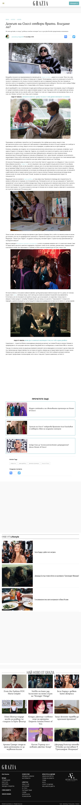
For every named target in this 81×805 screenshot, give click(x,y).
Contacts (77, 802)
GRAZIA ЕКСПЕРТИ (48, 774)
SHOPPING (5, 782)
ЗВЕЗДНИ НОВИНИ (28, 774)
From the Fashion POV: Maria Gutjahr (14, 692)
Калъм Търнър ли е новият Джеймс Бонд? (40, 744)
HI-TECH (24, 786)
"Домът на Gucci (46, 77)
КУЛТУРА (19, 19)
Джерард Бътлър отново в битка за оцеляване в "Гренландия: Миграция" (56, 575)
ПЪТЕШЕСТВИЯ (27, 788)
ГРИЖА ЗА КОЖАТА (48, 776)
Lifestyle (13, 19)
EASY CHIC (5, 780)
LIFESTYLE (25, 780)
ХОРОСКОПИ (26, 792)
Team (61, 802)
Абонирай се (74, 3)
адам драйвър (22, 463)
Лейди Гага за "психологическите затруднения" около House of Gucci (46, 445)
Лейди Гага (24, 164)
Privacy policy (71, 802)
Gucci (15, 295)
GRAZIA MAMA (6, 792)
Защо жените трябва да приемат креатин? (67, 717)
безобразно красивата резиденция (28, 243)
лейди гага (13, 463)
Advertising (65, 802)
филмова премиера (34, 463)
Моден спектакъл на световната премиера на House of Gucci (50, 409)
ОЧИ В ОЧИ (26, 772)
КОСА (44, 780)
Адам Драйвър (28, 179)
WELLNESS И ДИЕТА (48, 784)
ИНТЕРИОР (25, 784)
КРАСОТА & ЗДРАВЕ (48, 772)
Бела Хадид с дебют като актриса (46, 551)
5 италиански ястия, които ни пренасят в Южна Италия (54, 599)
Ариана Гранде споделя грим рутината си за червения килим (14, 745)
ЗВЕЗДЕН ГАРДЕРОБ (8, 784)
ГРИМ (44, 778)
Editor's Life (25, 782)
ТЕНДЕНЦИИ (6, 778)
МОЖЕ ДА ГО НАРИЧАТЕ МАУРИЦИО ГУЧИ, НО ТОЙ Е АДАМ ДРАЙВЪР (46, 340)
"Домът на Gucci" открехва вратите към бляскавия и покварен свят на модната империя (49, 427)
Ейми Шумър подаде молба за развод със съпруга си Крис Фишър (14, 718)
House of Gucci (45, 463)
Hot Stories (5, 772)
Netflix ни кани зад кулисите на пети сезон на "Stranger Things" (40, 693)
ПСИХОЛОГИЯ (26, 795)
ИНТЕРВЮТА (26, 776)
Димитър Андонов (17, 37)
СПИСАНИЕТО (6, 788)
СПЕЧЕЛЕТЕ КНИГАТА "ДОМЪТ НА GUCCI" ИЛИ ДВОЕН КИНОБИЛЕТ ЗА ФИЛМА (46, 97)
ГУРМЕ (24, 790)
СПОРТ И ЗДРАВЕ (47, 783)
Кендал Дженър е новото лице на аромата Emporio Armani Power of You (40, 719)
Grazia (7, 19)
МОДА (4, 776)
